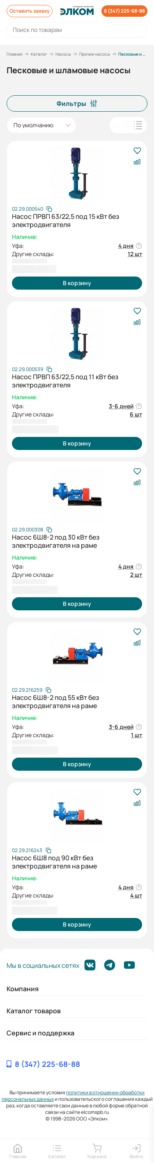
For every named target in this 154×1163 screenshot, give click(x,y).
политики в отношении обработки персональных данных (73, 1095)
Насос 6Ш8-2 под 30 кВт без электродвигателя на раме (55, 541)
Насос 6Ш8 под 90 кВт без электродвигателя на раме (54, 862)
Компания (23, 988)
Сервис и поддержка (40, 1032)
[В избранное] (137, 151)
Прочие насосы (94, 54)
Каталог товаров (34, 1010)
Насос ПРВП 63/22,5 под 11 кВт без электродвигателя (65, 381)
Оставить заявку (29, 10)
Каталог (39, 54)
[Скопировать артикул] (32, 209)
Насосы (63, 54)
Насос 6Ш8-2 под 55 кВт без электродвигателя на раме (55, 701)
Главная (15, 54)
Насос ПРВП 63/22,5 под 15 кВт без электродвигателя (65, 220)
